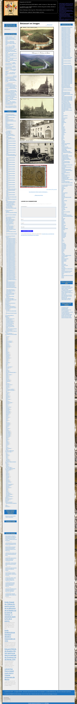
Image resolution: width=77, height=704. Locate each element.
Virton (7, 445)
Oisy (62, 238)
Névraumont (8, 411)
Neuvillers (7, 410)
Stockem (7, 439)
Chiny (6, 123)
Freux (7, 369)
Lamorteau (8, 386)
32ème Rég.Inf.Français (10, 289)
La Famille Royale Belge (9, 298)
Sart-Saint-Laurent (9, 494)
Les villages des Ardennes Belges (11, 334)
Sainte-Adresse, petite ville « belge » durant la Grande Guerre (10, 46)
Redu (7, 427)
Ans (6, 452)
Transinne (7, 443)
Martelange (8, 396)
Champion (7, 476)
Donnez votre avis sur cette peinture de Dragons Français (44, 694)
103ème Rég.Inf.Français (10, 259)
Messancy (63, 226)
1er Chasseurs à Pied (10, 203)
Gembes (7, 370)
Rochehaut (8, 428)
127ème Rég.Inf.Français (10, 271)
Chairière (7, 356)
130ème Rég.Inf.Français (10, 272)
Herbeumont (8, 380)
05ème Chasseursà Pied (10, 202)
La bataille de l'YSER (9, 322)
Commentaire (24, 206)
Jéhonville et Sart (9, 384)
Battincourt (8, 345)
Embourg (7, 455)
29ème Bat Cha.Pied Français (11, 287)
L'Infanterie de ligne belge (10, 154)
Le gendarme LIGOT (64, 307)
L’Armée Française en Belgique (66, 155)
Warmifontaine (8, 448)
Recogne (7, 426)
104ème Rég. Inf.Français (10, 260)
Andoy (62, 135)
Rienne (6, 500)
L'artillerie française (9, 222)
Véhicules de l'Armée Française (11, 313)
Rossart (7, 429)
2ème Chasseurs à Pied (65, 102)
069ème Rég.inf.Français (10, 251)
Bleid (7, 350)
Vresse (7, 447)
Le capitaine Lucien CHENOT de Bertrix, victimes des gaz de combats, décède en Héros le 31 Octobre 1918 (38, 7)
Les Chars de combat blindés (11, 310)
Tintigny (7, 441)
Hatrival (7, 377)
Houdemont (8, 381)
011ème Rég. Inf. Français (10, 240)
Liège (7, 457)
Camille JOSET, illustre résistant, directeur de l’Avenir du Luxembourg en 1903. (66, 16)
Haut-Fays (7, 379)
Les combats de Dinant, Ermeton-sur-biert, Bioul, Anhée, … (10, 326)
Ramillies (7, 466)
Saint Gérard (8, 493)
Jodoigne (7, 464)
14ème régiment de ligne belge (66, 79)
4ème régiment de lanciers (66, 106)
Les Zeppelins (8, 130)
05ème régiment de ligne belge (66, 69)
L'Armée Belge (7, 132)
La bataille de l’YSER (64, 178)
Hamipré (7, 376)
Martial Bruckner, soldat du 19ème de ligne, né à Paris (32, 12)
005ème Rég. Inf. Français (10, 238)
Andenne (7, 470)
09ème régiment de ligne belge (66, 74)
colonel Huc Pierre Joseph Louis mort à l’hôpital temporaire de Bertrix (10, 554)
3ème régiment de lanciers (66, 105)
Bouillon (7, 353)
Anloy (7, 337)
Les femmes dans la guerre (10, 306)
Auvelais (7, 472)
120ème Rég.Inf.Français (10, 270)
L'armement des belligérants (11, 128)
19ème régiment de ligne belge (66, 96)
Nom (22, 219)
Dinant (7, 478)
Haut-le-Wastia (8, 481)
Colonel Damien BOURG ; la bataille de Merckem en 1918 (10, 63)
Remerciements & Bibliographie (67, 268)
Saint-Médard (8, 432)
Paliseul (7, 420)
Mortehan (7, 403)
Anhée (7, 471)
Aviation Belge (8, 133)
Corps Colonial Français (10, 292)
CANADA (7, 211)
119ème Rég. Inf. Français (10, 269)
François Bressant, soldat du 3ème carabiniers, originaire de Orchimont (10, 574)
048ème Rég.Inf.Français (10, 246)
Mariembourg (8, 487)
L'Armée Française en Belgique (10, 214)
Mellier (7, 398)
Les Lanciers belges (9, 206)
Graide (7, 373)
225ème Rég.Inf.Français (10, 282)
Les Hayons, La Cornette (10, 390)
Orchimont (8, 417)
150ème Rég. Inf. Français (10, 276)
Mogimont (7, 401)
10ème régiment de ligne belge (66, 75)
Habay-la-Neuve (8, 374)
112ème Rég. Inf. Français (10, 263)
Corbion (7, 358)
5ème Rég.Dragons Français (11, 231)
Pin (6, 421)
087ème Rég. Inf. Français (10, 254)
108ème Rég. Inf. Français (10, 261)
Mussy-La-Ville (8, 407)
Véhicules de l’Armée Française (66, 271)
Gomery (62, 198)
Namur (7, 490)
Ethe (6, 365)
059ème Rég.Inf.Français (10, 249)
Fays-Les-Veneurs (9, 366)
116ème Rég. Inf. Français (10, 266)
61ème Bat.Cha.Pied (9, 221)
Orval (7, 419)
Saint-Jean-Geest (9, 467)
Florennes (7, 479)
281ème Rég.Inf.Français (10, 285)
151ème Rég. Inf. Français (10, 277)
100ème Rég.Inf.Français (10, 256)
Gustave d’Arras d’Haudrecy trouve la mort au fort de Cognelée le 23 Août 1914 (11, 84)
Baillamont (63, 118)
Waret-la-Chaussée (9, 496)
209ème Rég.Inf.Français (10, 281)
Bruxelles (7, 317)
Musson (7, 405)
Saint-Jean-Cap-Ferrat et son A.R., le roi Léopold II (34, 691)
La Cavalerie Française (10, 225)
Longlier (7, 393)
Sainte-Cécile (8, 434)
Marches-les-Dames (9, 484)
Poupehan (7, 424)
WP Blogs (47, 703)
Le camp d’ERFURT (13, 69)
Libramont (7, 392)
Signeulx (7, 437)
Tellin (7, 440)
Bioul (62, 139)
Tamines (62, 266)
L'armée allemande (8, 127)
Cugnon (7, 360)
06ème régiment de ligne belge (66, 70)
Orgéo (7, 418)
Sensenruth (7, 506)
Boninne (7, 475)
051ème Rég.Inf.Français (10, 248)
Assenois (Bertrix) (9, 341)
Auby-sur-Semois (9, 342)
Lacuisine (7, 385)
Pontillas (7, 491)
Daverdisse (8, 362)
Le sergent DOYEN (64, 308)
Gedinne (62, 194)
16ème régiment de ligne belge (66, 82)
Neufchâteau (8, 409)
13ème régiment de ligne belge (66, 78)
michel (6, 41)
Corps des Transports (9, 134)
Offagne (7, 414)
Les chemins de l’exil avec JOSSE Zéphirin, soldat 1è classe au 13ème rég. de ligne (38, 4)
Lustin (7, 483)
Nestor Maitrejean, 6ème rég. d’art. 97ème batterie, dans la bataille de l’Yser (37, 10)
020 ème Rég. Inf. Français (10, 242)
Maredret (7, 486)
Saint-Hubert (8, 431)
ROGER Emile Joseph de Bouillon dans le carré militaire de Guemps (11, 569)
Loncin (7, 458)
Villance (62, 273)
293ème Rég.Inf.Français (10, 220)
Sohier (7, 438)
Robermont (8, 460)
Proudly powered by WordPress (34, 703)
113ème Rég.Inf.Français (9, 114)
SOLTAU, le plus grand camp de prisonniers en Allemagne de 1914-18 (11, 77)
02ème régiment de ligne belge (66, 66)
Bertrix (7, 347)
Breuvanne (8, 354)
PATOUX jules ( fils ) (8, 49)
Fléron (7, 456)
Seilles (6, 505)
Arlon (7, 339)
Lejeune (6, 90)
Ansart (7, 338)
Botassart (7, 352)
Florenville (7, 367)
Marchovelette (8, 485)
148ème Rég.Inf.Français (10, 275)
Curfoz (7, 361)
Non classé (7, 499)
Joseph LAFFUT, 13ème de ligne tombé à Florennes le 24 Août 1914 (10, 564)
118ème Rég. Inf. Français (10, 268)
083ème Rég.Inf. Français (10, 253)
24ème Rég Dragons (9, 228)
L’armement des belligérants (66, 148)
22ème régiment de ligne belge (66, 97)
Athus (62, 116)
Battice (7, 453)
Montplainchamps (9, 402)
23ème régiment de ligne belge (66, 98)
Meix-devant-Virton (8, 498)
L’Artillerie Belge (64, 150)
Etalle (7, 364)
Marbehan (7, 395)
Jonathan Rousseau (8, 36)
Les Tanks (7, 309)
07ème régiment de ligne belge (66, 72)
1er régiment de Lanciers (65, 103)
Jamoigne (7, 383)
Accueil (62, 277)
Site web (22, 227)
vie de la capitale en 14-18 (65, 272)
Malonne (6, 497)
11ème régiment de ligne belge (66, 76)
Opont (7, 415)
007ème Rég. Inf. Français (10, 239)
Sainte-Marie (8, 436)
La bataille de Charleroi (10, 320)
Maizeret (63, 257)
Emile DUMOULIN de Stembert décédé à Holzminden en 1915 (10, 635)
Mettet (7, 489)
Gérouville (7, 371)
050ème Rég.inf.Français (10, 247)
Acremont (7, 336)
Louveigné (7, 459)
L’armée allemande (64, 146)
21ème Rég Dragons (9, 227)
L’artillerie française (64, 156)
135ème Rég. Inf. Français (10, 273)
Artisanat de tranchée (9, 119)
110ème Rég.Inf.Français (10, 262)
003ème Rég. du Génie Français (66, 27)
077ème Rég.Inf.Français (10, 252)
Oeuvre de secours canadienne (11, 503)
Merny (7, 400)
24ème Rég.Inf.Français (10, 284)
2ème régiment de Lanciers (66, 104)
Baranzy (7, 343)
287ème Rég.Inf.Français (10, 286)
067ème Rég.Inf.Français (10, 250)
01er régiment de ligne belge (11, 155)
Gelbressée (8, 480)
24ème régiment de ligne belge (66, 99)
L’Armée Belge (63, 149)
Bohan (7, 351)
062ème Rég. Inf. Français (65, 36)
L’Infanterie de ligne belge (65, 151)
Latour (7, 388)
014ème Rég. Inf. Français (10, 241)
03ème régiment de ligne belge (66, 67)
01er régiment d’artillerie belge (66, 57)
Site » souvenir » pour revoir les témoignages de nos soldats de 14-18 (10, 102)
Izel (6, 382)
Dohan (7, 363)
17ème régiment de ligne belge (66, 83)
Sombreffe (8, 495)
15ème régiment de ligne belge (66, 80)
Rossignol (7, 430)
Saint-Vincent (8, 433)
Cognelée (7, 477)
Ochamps (7, 413)
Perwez (7, 465)
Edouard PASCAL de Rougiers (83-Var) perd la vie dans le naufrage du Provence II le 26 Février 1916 (66, 11)
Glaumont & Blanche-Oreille (11, 372)
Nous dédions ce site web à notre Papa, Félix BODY (10, 73)
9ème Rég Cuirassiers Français (11, 233)
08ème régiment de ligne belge (66, 73)
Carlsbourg (8, 355)
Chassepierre (8, 357)
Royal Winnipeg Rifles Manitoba (11, 212)
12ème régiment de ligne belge (66, 77)
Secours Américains (8, 502)
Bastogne (7, 344)
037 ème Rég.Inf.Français (10, 243)
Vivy (6, 446)
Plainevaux (8, 422)
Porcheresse (8, 423)
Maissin (7, 394)
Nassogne (7, 408)
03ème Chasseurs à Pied (10, 201)
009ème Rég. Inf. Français (65, 30)
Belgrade (7, 474)
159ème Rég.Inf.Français (10, 278)
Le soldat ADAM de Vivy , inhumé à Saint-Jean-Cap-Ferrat (58, 691)
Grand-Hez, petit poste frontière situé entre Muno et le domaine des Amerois (11, 91)
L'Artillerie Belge (8, 137)
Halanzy (7, 375)
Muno (7, 404)
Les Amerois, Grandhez (10, 389)
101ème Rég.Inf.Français (10, 257)
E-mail (22, 223)
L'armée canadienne (8, 210)
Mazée (7, 488)
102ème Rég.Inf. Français (10, 258)
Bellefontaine (8, 346)
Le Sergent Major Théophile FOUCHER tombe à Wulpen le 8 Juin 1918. (10, 595)
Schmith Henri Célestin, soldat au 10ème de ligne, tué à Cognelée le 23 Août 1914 (10, 579)
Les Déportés (7, 305)
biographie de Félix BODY (25, 2)
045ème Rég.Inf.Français (10, 244)
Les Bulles (7, 301)
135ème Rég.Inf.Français (10, 219)
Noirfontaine (8, 412)
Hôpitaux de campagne (9, 126)
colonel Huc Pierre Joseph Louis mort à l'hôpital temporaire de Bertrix (10, 674)
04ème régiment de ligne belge (66, 68)
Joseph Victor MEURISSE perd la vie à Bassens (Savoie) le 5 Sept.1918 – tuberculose (10, 590)
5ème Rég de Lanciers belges (11, 208)
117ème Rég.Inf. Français (10, 267)
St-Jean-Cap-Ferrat (9, 333)
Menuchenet (8, 399)
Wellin (7, 449)
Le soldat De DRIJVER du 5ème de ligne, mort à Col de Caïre (17, 694)
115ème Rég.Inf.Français (10, 265)
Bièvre (7, 348)
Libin (7, 391)
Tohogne (7, 442)
